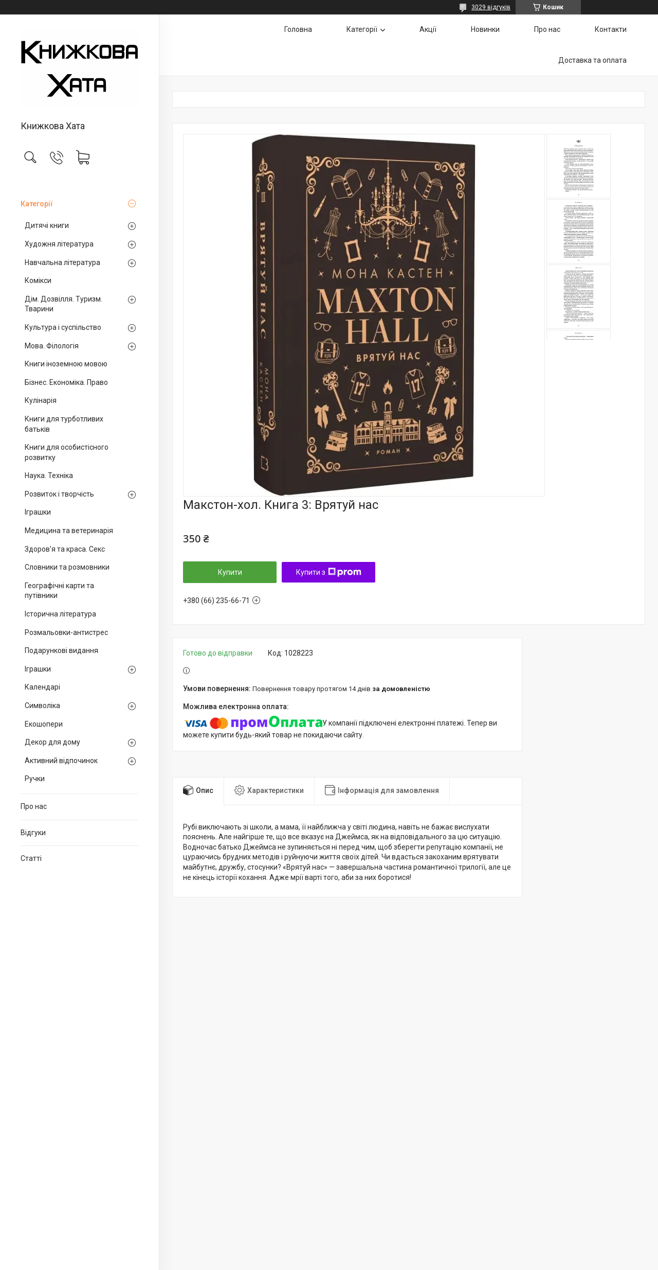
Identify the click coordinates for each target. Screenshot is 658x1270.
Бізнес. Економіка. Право (66, 382)
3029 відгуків (490, 7)
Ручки (35, 778)
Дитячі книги (47, 225)
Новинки (485, 29)
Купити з (328, 572)
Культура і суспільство (63, 327)
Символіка (42, 705)
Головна (298, 29)
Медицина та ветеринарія (69, 530)
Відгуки (33, 832)
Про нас (34, 806)
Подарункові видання (61, 650)
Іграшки (38, 512)
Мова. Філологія (52, 346)
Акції (427, 29)
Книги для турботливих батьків (64, 424)
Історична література (60, 614)
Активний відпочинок (61, 760)
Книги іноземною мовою (66, 364)
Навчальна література (62, 262)
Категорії (37, 204)
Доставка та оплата (592, 60)
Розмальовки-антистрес (66, 632)
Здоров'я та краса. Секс (65, 549)
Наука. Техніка (49, 475)
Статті (31, 858)
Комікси (38, 280)
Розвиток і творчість (59, 494)
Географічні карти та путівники (59, 590)
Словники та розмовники (67, 567)
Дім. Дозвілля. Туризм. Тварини (63, 304)
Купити (230, 572)
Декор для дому (52, 742)
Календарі (42, 687)
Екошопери (44, 724)
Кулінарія (41, 400)
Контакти (611, 29)
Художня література (59, 244)
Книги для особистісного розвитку (66, 452)
